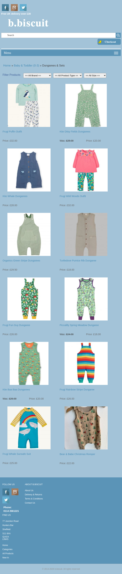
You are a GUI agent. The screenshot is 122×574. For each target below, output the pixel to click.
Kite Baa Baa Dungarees (16, 389)
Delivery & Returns (33, 494)
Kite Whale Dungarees (15, 196)
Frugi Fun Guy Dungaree (16, 325)
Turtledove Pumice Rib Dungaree (78, 260)
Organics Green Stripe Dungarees (21, 260)
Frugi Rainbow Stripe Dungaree (77, 389)
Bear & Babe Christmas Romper (77, 454)
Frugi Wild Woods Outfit (73, 196)
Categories (7, 549)
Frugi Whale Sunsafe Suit (17, 454)
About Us (29, 490)
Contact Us (30, 503)
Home (7, 65)
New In (5, 557)
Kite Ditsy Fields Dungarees (75, 131)
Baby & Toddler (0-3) (26, 65)
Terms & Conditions (34, 499)
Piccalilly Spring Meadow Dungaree (79, 325)
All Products (7, 553)
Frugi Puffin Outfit (12, 131)
